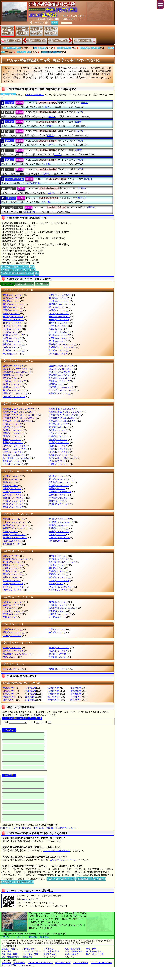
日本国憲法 (48, 949)
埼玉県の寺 (30, 694)
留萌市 (10, 657)
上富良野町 (16, 372)
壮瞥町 (59, 464)
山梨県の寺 (30, 700)
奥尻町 (13, 341)
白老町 (59, 449)
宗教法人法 (27, 957)
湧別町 (13, 632)
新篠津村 (14, 455)
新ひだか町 (62, 458)
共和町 (59, 381)
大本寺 (9, 160)
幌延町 (13, 590)
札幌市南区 (63, 421)
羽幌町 (58, 556)
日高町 (58, 565)
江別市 (10, 332)
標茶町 (13, 433)
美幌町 (58, 571)
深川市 (11, 577)
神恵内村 (60, 372)
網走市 (57, 307)
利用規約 (44, 937)
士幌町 (58, 436)
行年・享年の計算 (51, 951)
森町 (9, 617)
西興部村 (15, 537)
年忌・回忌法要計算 (94, 954)
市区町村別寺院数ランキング (14, 266)
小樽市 (10, 347)
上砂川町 (16, 369)
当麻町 (58, 495)
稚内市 (12, 669)
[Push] (19, 102)
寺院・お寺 (91, 949)
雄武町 (12, 338)
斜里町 (58, 446)
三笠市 (10, 608)
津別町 (12, 488)
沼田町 (12, 541)
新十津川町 (17, 458)
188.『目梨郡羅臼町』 (83, 41)
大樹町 (12, 476)
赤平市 (11, 298)
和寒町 (59, 669)
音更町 (13, 350)
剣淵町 (59, 393)
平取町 (13, 574)
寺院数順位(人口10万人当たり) (15, 269)
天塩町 (12, 491)
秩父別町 (61, 482)
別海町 (13, 583)
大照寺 (9, 141)
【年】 (14, 722)
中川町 (59, 519)
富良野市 (11, 580)
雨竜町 (13, 326)
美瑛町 (12, 562)
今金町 (59, 313)
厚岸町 (13, 304)
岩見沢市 (59, 316)
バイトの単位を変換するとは (40, 963)
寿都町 (12, 461)
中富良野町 (16, 528)
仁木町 (57, 534)
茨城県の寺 (53, 691)
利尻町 (58, 651)
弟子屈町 (60, 491)
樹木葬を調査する (93, 951)
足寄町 (59, 301)
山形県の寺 (8, 691)
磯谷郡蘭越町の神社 (90, 48)
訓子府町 (15, 393)
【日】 (46, 722)
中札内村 (15, 522)
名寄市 (10, 531)
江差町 (12, 329)
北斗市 (56, 583)
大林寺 (9, 169)
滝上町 (60, 479)
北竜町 (14, 587)
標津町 (12, 436)
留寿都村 (58, 654)
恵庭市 (56, 329)
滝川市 (11, 479)
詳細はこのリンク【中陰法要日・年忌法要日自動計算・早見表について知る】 (38, 828)
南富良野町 (63, 608)
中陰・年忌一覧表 (30, 954)
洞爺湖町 (14, 498)
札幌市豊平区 (19, 418)
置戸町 (58, 341)
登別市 (12, 544)
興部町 (13, 344)
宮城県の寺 (53, 688)
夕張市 (57, 629)
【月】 (34, 722)
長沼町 (59, 525)
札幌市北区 (62, 408)
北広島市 (60, 375)
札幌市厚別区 (19, 408)
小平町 (58, 353)
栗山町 (13, 390)
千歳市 (10, 485)
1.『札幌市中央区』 (12, 41)
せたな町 (13, 464)
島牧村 (12, 439)
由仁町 (57, 632)
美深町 (12, 571)
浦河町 (13, 323)
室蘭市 (57, 611)
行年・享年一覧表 (9, 954)
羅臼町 (12, 647)
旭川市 (58, 298)
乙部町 (58, 350)
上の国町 (61, 369)
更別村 (58, 424)
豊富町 (13, 507)
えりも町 (59, 332)
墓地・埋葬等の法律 (73, 951)
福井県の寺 (8, 700)
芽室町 (12, 614)
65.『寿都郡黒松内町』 (37, 41)
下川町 (59, 442)
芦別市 (11, 301)
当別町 (13, 495)
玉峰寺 (9, 102)
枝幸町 (58, 326)
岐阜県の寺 (75, 700)
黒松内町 (62, 390)
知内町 (59, 452)
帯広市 (11, 353)
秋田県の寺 (75, 688)
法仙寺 (11, 198)
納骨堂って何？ (29, 949)
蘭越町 (59, 647)
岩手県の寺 (30, 688)
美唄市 (56, 568)
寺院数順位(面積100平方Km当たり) (17, 273)
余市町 (12, 635)
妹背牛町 (60, 614)
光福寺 (9, 121)
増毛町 (58, 602)
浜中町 (59, 559)
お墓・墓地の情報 (72, 949)
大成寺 (9, 150)
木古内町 (14, 375)
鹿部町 (58, 430)
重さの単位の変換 (63, 963)
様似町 (12, 424)
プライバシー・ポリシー (14, 937)
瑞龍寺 (9, 131)
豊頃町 (59, 504)
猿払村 (12, 427)
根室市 (56, 541)
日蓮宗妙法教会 (14, 179)
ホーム (54, 22)
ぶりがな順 (7, 284)
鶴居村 (57, 488)
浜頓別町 (16, 559)
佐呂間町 (59, 427)
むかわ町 (13, 611)
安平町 (12, 310)
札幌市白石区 (65, 411)
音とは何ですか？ (80, 963)
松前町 (59, 605)
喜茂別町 (60, 378)
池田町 (58, 310)
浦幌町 (59, 323)
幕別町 (13, 602)
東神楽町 (62, 562)
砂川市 (57, 461)
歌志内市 (13, 319)
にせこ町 (59, 537)
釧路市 (56, 384)
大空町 (59, 338)
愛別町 (13, 295)
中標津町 (61, 522)
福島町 (59, 577)
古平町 (59, 580)
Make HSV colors (26, 965)
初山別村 (15, 449)
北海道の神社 (64, 48)
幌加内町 (61, 587)
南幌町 (59, 531)
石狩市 (11, 313)
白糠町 (13, 452)
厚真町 (12, 307)
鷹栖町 (58, 476)
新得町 (59, 455)
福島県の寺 (30, 691)
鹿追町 (13, 430)
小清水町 (14, 396)
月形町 (59, 485)
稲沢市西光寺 (19, 963)
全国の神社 (39, 48)
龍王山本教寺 (14, 207)
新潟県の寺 (30, 697)
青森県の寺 (8, 688)
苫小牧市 (59, 498)
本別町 (59, 590)
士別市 (56, 433)
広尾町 (58, 574)
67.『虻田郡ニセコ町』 (59, 41)
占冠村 (13, 442)
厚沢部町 (60, 304)
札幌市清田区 (18, 411)
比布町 (12, 568)
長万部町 (62, 344)
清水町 (58, 439)
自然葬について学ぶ (31, 951)
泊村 (56, 501)
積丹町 (14, 446)
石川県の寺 (75, 697)
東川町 (14, 565)
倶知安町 (61, 387)
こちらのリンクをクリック (56, 850)
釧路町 (12, 387)
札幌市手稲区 (64, 415)
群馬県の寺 (8, 694)
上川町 (13, 365)
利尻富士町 (16, 654)
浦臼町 (59, 319)
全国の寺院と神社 (11, 48)
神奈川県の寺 (9, 697)
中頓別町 (16, 525)
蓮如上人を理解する (10, 949)
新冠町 (14, 534)
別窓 (32, 266)
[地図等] (84, 102)
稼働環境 (33, 937)
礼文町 (58, 657)
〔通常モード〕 (8, 94)
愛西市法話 (6, 963)
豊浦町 (13, 504)
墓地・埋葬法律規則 (10, 957)
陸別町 (13, 651)
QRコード (26, 899)
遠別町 (59, 335)
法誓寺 (11, 188)
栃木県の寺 (75, 691)
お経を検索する (71, 954)
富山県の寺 (53, 697)
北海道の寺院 (23, 52)
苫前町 (13, 501)
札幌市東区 (17, 421)
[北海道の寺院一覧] (34, 94)
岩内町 (13, 316)
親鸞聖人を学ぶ (50, 954)
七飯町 (58, 528)
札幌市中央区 (20, 415)
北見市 (10, 378)
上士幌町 (61, 365)
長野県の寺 (53, 700)
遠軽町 (13, 335)
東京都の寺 (75, 694)
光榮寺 (9, 112)
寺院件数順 (42, 284)
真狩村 (12, 605)
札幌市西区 (62, 418)
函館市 (11, 556)
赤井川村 (60, 295)
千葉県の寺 (53, 694)
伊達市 (9, 482)
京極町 (14, 381)
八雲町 (12, 629)
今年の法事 (6, 951)
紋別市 (57, 617)
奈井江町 (13, 519)
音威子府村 (62, 347)
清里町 (13, 384)
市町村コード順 (25, 284)
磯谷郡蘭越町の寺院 (51, 52)
